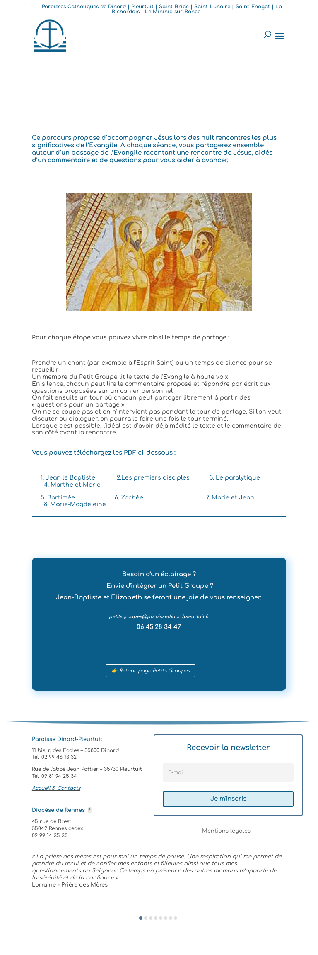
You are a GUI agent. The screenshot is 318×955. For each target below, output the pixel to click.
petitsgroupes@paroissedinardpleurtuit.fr (159, 616)
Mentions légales (226, 831)
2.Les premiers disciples (153, 478)
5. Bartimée (58, 498)
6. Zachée (129, 498)
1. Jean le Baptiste (68, 478)
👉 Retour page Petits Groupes (150, 671)
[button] (140, 918)
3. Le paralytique (235, 478)
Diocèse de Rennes (62, 810)
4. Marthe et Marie (72, 485)
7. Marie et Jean (230, 498)
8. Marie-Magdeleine (75, 504)
